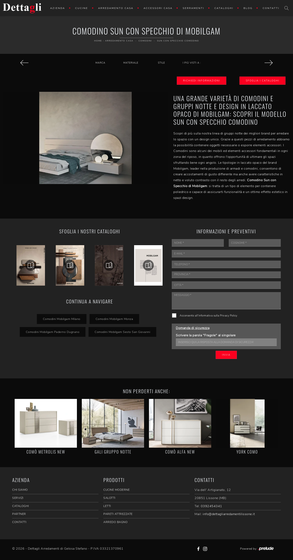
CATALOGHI (20, 506)
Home (98, 40)
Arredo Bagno (115, 522)
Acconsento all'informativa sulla (208, 315)
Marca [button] (100, 62)
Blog (248, 8)
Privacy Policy (228, 315)
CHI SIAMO (20, 490)
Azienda (57, 8)
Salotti (109, 498)
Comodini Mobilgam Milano (61, 319)
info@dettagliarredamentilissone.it (229, 514)
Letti (107, 506)
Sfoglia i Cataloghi (262, 80)
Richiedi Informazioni (201, 80)
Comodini (145, 40)
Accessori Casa (158, 8)
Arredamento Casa (115, 8)
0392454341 (211, 506)
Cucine (81, 8)
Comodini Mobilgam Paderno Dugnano (53, 332)
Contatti (271, 8)
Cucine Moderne (116, 490)
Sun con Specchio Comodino (178, 40)
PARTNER (19, 514)
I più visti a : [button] (192, 62)
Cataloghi (223, 8)
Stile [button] (161, 62)
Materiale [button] (130, 62)
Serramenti (193, 8)
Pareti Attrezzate (118, 514)
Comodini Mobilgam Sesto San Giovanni (122, 332)
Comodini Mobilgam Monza (114, 319)
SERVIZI (17, 498)
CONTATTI (19, 522)
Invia (226, 354)
